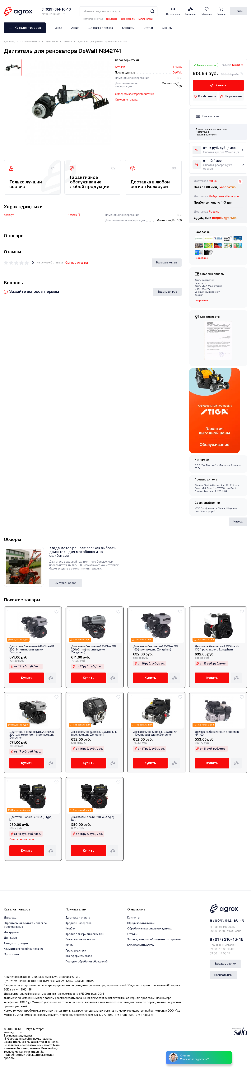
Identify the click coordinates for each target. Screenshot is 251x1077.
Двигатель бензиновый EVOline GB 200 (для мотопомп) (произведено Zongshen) (31, 734)
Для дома (10, 937)
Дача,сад (9, 41)
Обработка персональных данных (149, 928)
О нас (58, 27)
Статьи (148, 27)
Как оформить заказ (79, 955)
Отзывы (132, 934)
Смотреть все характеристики (134, 94)
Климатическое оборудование (24, 948)
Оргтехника (11, 954)
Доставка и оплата (100, 27)
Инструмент (11, 932)
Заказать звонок (225, 963)
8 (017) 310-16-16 (226, 939)
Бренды (167, 27)
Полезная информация (80, 939)
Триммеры (111, 19)
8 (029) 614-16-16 (227, 921)
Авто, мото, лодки (16, 943)
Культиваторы (145, 19)
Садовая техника (30, 41)
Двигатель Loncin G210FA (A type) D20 (92, 818)
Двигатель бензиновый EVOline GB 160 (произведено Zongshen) (155, 648)
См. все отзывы (76, 262)
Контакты (128, 27)
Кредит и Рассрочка (78, 923)
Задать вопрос (167, 291)
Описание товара (126, 99)
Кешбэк (70, 928)
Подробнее (201, 258)
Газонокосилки (127, 19)
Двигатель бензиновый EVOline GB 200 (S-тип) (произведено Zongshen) (31, 649)
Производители (76, 950)
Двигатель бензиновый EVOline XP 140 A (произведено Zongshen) (155, 733)
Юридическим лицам (141, 923)
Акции (75, 27)
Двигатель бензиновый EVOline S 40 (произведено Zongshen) (94, 733)
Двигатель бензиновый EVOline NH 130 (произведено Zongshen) (217, 648)
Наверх (238, 521)
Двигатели (52, 41)
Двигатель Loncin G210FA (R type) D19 (30, 818)
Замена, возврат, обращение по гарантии (154, 939)
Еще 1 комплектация (21, 839)
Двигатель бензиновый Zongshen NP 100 (217, 733)
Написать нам (223, 974)
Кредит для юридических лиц (85, 934)
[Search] (152, 11)
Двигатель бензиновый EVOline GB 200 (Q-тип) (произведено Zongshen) (93, 649)
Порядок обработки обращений (87, 961)
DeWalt (68, 41)
